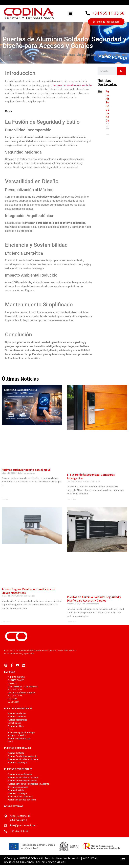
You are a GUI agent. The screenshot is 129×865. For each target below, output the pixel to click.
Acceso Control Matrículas (20, 796)
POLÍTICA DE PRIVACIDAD (19, 862)
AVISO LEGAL (89, 858)
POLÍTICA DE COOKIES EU (51, 862)
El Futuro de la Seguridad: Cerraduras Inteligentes (91, 476)
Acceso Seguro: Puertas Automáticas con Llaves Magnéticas (28, 591)
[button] (70, 13)
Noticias (12, 698)
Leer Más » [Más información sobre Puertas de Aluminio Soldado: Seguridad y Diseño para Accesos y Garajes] (71, 621)
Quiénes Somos (16, 680)
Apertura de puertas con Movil (19, 740)
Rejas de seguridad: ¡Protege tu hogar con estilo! (21, 734)
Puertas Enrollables (17, 713)
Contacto (13, 702)
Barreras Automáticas (18, 787)
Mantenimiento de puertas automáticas (23, 688)
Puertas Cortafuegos (17, 762)
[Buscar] (121, 71)
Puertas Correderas (17, 716)
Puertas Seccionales (17, 720)
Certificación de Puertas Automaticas (21, 694)
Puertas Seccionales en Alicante (23, 759)
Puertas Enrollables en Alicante (22, 756)
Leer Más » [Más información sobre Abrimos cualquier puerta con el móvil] (6, 499)
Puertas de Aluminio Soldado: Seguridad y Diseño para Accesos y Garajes (94, 599)
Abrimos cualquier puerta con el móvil (26, 470)
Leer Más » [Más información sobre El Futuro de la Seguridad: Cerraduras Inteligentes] (71, 499)
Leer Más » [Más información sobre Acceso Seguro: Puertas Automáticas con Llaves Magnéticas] (6, 621)
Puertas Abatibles (16, 726)
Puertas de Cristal (16, 753)
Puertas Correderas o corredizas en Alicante (28, 784)
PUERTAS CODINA (16, 677)
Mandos (12, 683)
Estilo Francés (14, 723)
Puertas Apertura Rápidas (20, 774)
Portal (10, 729)
